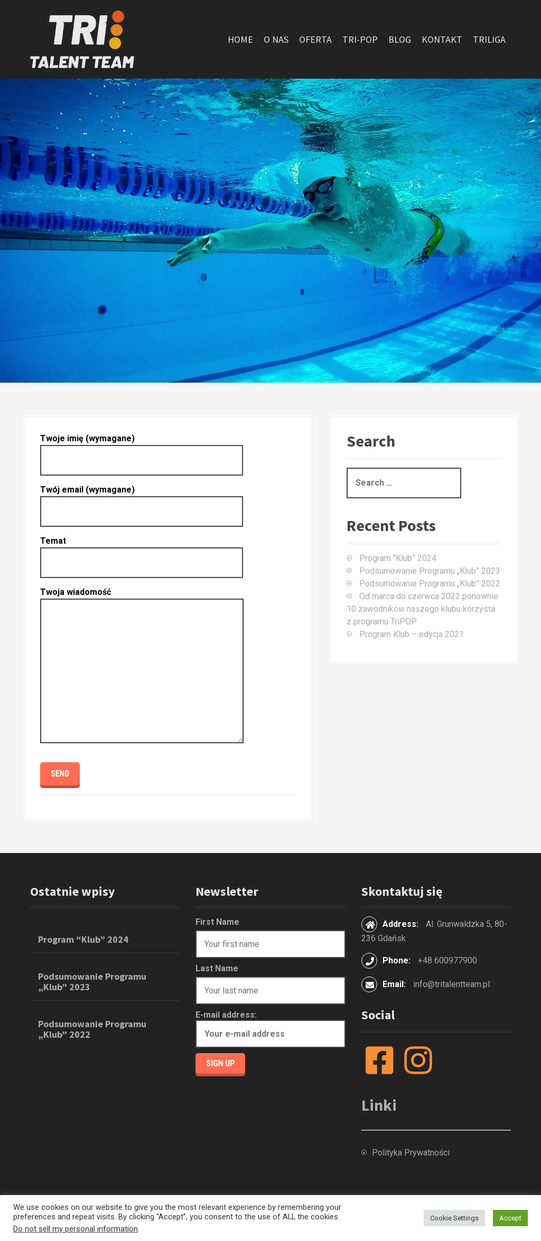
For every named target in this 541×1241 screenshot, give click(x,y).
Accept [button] (510, 1218)
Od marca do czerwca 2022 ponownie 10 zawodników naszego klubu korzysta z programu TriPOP (422, 609)
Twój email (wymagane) (141, 500)
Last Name (216, 968)
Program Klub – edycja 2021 (411, 634)
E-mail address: (270, 1029)
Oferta (315, 39)
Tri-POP (360, 39)
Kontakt (442, 39)
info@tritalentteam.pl (451, 984)
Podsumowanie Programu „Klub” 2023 (429, 571)
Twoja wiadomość (142, 666)
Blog (399, 39)
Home (240, 39)
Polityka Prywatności (411, 1153)
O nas (276, 39)
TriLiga (489, 39)
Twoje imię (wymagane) (141, 449)
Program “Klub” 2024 (397, 558)
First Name (217, 922)
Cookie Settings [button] (454, 1218)
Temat (141, 551)
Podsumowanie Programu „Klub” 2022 (429, 584)
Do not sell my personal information (75, 1229)
